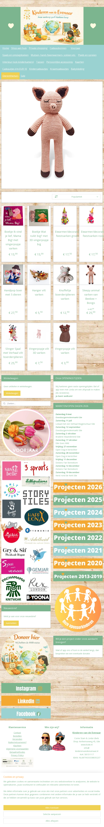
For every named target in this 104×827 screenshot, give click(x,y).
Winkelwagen (12, 393)
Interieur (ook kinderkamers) (18, 62)
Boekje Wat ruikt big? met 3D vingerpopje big (39, 238)
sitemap (45, 822)
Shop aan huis (19, 48)
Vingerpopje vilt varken (65, 351)
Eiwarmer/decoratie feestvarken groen (67, 234)
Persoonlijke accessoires (59, 62)
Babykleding (77, 68)
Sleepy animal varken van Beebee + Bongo (91, 297)
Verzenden (17, 739)
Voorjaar (75, 48)
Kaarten (79, 62)
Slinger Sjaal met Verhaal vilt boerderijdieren (13, 353)
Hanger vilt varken (39, 292)
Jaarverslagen (7, 793)
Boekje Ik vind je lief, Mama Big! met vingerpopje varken (13, 240)
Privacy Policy (17, 755)
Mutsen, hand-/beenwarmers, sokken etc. (53, 55)
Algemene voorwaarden (17, 748)
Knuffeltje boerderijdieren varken (65, 295)
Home (5, 48)
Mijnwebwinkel (87, 822)
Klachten (17, 745)
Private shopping (38, 48)
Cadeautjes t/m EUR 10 (14, 68)
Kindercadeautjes (38, 68)
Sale (23, 75)
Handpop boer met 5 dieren (13, 292)
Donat (4, 790)
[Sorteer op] (76, 196)
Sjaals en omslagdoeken (15, 55)
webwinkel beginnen (62, 822)
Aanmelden (11, 623)
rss (51, 822)
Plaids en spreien (87, 55)
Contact (17, 732)
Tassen (40, 62)
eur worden (12, 790)
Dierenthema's (10, 75)
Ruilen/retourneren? (17, 742)
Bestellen (17, 736)
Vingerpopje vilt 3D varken (39, 351)
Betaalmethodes (17, 752)
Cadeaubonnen (58, 48)
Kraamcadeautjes (59, 68)
